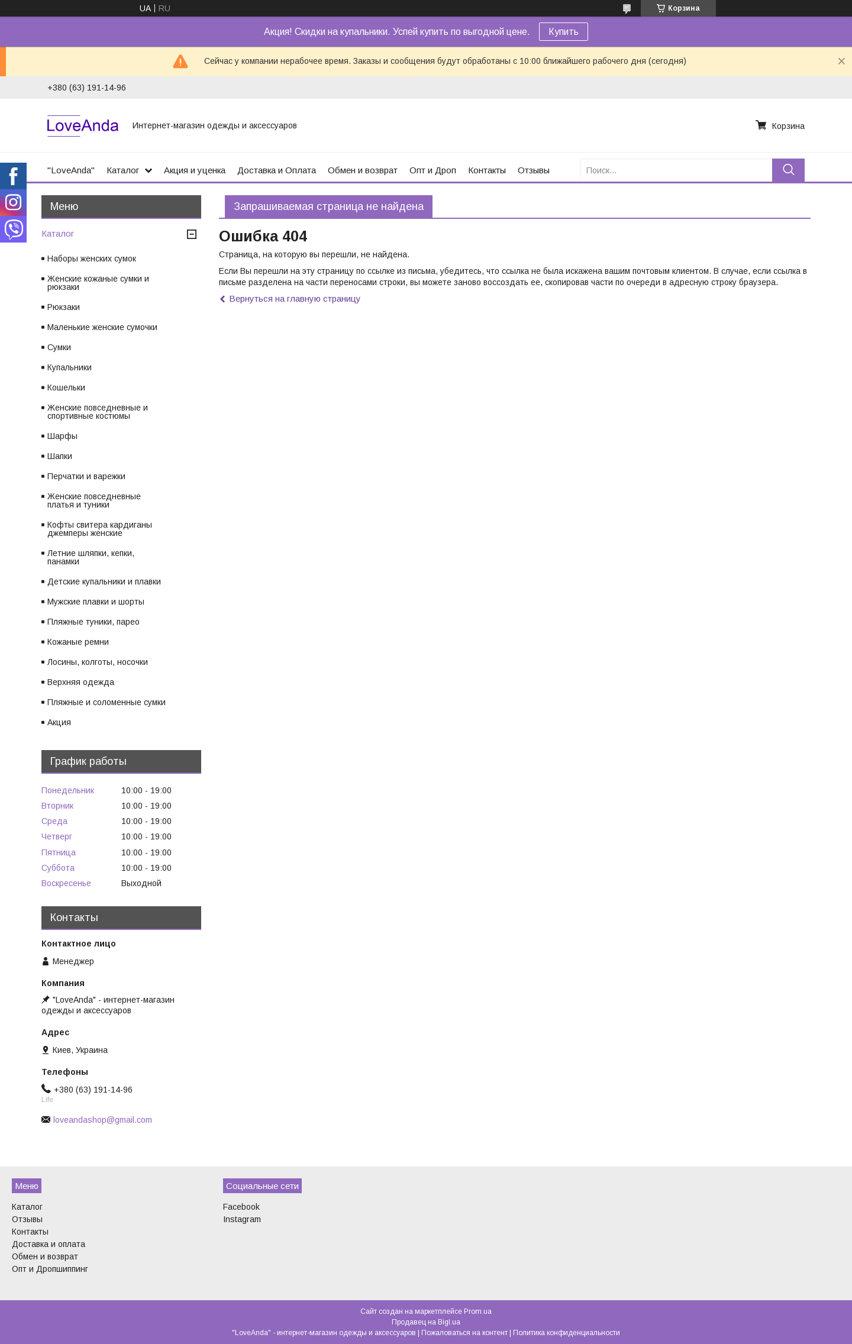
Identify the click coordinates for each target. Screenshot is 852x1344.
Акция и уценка (194, 170)
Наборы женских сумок (91, 258)
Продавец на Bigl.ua (426, 1322)
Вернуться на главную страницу (295, 298)
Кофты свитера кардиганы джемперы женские (99, 529)
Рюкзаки (63, 307)
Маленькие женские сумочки (102, 327)
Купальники (69, 367)
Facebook (241, 1206)
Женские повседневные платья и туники (94, 500)
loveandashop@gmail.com (102, 1120)
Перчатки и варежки (86, 476)
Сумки (59, 347)
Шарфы (62, 436)
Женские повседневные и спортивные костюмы (97, 412)
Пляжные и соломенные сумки (106, 702)
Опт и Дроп (432, 170)
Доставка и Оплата (276, 170)
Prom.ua (478, 1311)
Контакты (487, 170)
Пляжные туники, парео (93, 621)
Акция (59, 722)
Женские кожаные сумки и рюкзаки (98, 283)
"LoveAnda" (71, 170)
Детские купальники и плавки (104, 581)
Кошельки (66, 387)
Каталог (122, 170)
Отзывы (534, 170)
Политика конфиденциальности (566, 1333)
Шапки (59, 456)
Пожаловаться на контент (464, 1333)
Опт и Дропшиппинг (50, 1269)
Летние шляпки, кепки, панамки (90, 557)
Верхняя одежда (80, 682)
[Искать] (788, 170)
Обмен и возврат (363, 170)
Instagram (242, 1219)
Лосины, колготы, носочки (97, 662)
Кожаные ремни (78, 642)
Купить (563, 32)
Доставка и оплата (48, 1244)
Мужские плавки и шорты (95, 601)
